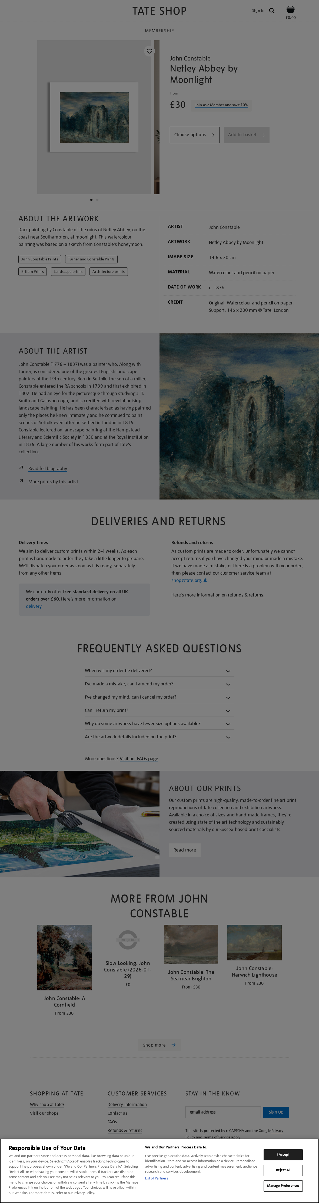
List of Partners (156, 1178)
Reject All (283, 1170)
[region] (159, 1171)
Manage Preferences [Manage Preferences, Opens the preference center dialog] (283, 1185)
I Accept (283, 1154)
